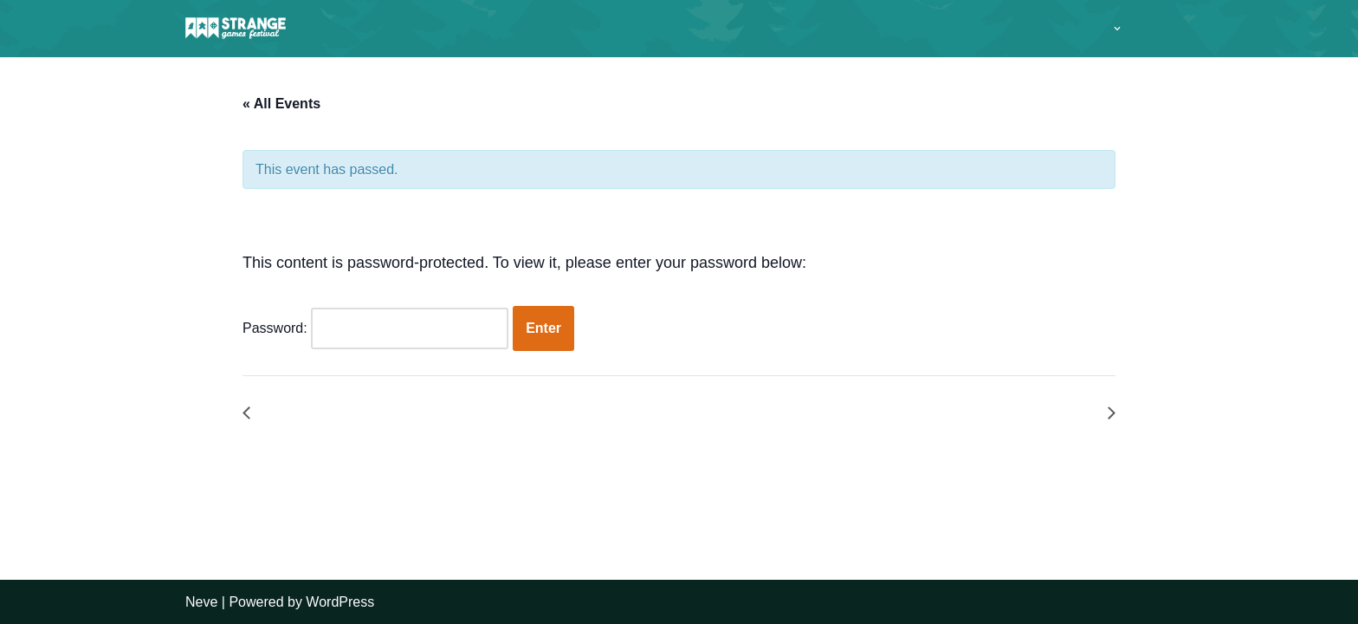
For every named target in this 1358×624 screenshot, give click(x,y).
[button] (1117, 28)
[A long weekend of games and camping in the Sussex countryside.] (237, 29)
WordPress (340, 602)
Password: (375, 328)
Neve (201, 602)
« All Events (281, 103)
